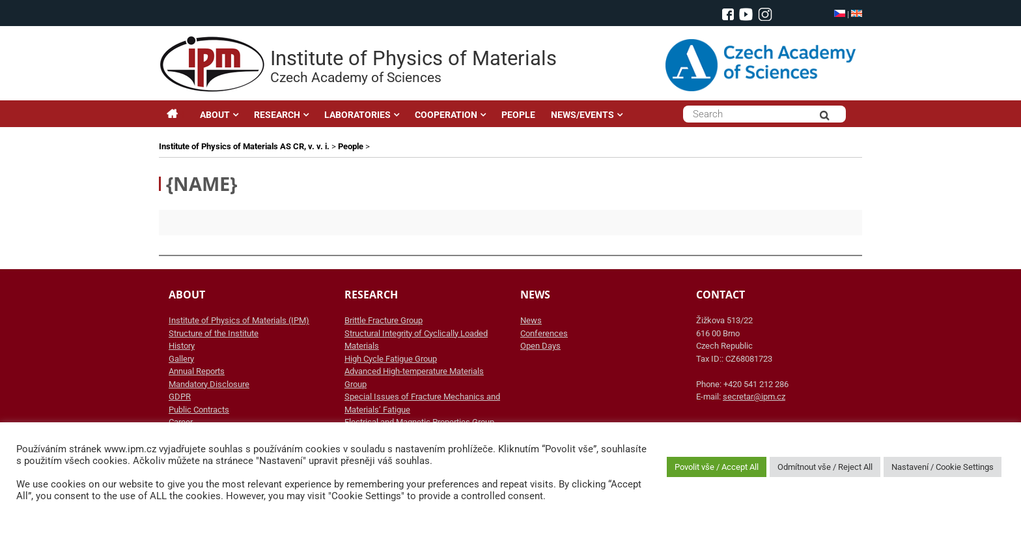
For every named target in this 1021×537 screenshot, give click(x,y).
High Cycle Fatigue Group (390, 359)
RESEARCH (277, 114)
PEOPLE (518, 114)
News (531, 320)
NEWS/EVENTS (582, 114)
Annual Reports (197, 371)
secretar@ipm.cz (754, 396)
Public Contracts (199, 409)
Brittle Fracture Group (383, 320)
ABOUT (215, 114)
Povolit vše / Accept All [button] (717, 467)
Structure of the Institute (214, 333)
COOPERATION (446, 114)
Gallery (181, 359)
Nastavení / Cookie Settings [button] (942, 467)
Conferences (544, 333)
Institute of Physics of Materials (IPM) (239, 320)
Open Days (540, 346)
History (182, 346)
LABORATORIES (357, 114)
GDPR (180, 396)
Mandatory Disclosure (209, 384)
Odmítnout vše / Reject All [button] (825, 467)
